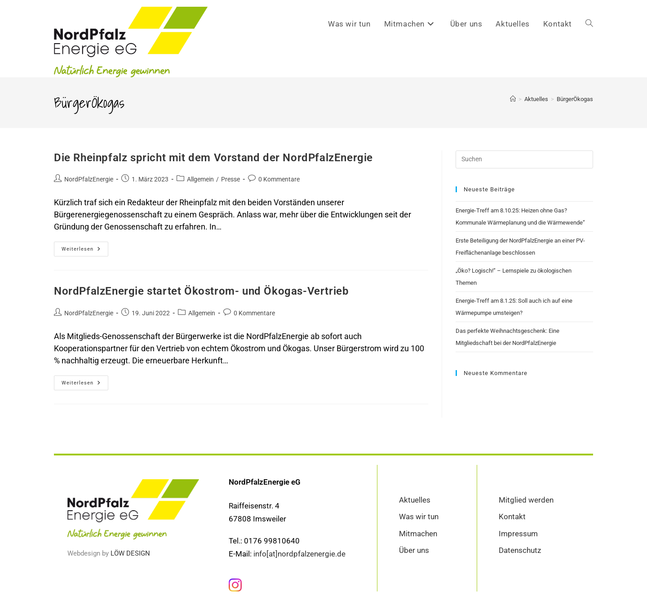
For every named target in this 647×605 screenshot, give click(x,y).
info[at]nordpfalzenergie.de (299, 553)
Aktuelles (414, 499)
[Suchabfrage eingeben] (524, 159)
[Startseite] (513, 99)
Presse (230, 179)
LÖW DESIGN (130, 553)
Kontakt (512, 516)
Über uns (414, 550)
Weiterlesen (85, 247)
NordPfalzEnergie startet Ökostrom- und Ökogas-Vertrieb (201, 291)
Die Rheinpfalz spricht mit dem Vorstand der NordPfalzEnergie (213, 157)
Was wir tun (419, 516)
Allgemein (200, 179)
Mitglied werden (526, 499)
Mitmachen (418, 533)
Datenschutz (520, 550)
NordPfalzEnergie (88, 179)
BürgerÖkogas (575, 99)
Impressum (518, 533)
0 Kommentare (279, 179)
